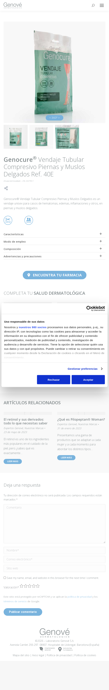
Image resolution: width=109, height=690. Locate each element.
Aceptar (88, 379)
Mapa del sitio (21, 676)
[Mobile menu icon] (101, 5)
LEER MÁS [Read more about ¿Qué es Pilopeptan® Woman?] (66, 457)
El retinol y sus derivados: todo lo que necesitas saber (25, 421)
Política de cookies (85, 676)
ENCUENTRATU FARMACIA (65, 670)
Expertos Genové (13, 428)
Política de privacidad (59, 676)
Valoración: (11, 608)
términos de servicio (15, 622)
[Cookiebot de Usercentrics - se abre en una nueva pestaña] (89, 308)
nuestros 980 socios (33, 327)
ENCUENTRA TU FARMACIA (54, 275)
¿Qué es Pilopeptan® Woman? (81, 419)
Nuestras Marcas (33, 428)
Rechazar (54, 379)
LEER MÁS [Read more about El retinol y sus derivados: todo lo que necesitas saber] (12, 461)
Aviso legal (38, 676)
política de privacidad (79, 617)
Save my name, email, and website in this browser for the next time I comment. (53, 598)
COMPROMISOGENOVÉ (47, 670)
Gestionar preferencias (83, 368)
